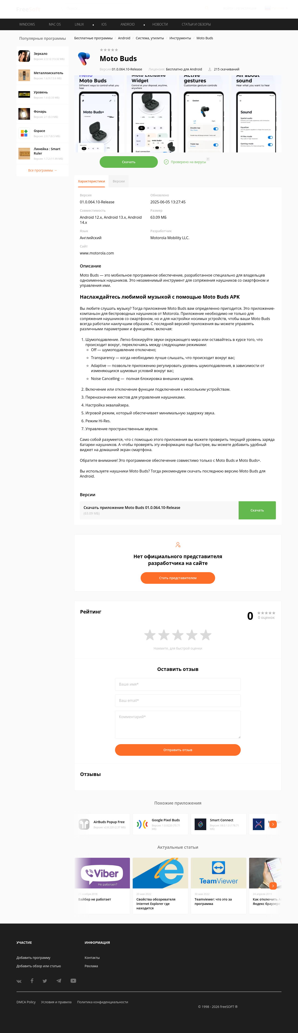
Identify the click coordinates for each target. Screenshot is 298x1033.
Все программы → (42, 170)
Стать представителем (178, 578)
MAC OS (55, 24)
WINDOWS (27, 24)
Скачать (128, 162)
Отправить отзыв (177, 750)
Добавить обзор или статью (39, 966)
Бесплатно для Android (184, 69)
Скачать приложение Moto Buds (132, 507)
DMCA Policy (26, 1002)
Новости (160, 24)
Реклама (91, 966)
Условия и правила (56, 1002)
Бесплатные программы (93, 38)
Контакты (92, 957)
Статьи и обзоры (196, 24)
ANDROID (128, 24)
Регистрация (246, 8)
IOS (104, 24)
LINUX (79, 24)
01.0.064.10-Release (121, 69)
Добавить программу (33, 957)
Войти (228, 8)
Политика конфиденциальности (102, 1002)
